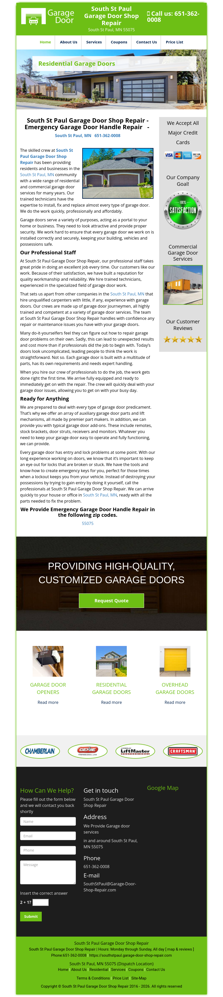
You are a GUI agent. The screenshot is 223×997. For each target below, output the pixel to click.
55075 (88, 523)
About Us (68, 41)
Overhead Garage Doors (175, 688)
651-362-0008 (107, 135)
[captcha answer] (40, 902)
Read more (48, 702)
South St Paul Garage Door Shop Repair (46, 156)
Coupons (119, 41)
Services (94, 41)
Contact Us (146, 41)
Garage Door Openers (48, 688)
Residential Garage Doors (111, 688)
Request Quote (111, 600)
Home (45, 41)
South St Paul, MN (73, 135)
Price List (174, 41)
